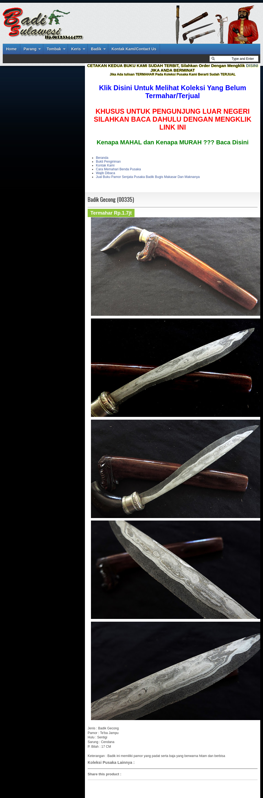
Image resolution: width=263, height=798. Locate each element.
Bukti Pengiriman (108, 161)
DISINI (252, 65)
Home (11, 49)
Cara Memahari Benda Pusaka (118, 169)
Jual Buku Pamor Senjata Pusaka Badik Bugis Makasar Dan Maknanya (148, 177)
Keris (76, 49)
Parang (30, 49)
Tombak (54, 49)
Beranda (102, 158)
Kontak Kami (105, 165)
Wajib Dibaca (105, 173)
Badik (96, 49)
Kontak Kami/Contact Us (134, 49)
